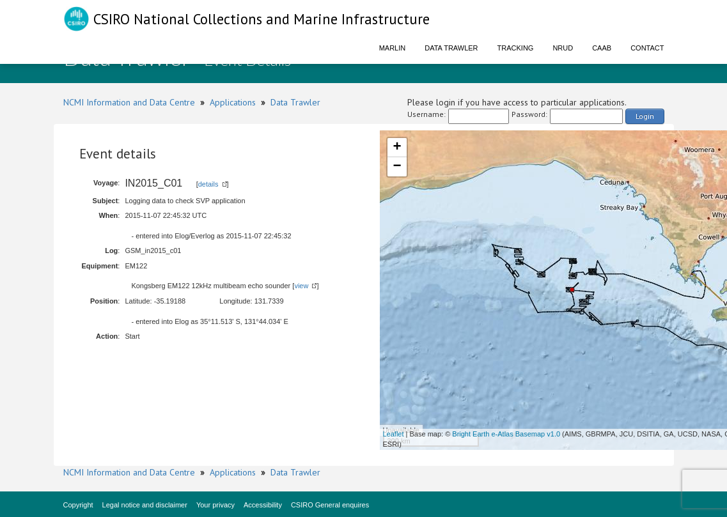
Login (645, 116)
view (301, 285)
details (208, 184)
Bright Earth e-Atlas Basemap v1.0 (506, 434)
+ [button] (397, 147)
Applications (233, 102)
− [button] (397, 166)
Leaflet (393, 434)
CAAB (601, 48)
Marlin (392, 48)
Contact (647, 48)
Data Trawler (451, 48)
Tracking (515, 48)
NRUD (562, 48)
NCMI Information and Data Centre (129, 102)
